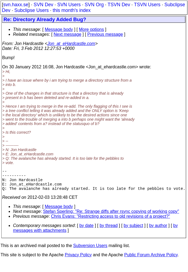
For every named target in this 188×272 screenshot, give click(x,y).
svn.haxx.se (15, 4)
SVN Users (69, 4)
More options (91, 29)
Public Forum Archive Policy (150, 260)
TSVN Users (147, 4)
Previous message (105, 34)
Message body (59, 29)
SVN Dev (43, 4)
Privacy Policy (78, 260)
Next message (67, 34)
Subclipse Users (31, 10)
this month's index (72, 10)
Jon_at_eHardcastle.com (71, 43)
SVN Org (94, 4)
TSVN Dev (119, 4)
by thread (109, 231)
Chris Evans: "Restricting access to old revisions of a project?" (110, 221)
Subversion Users (90, 251)
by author (158, 231)
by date (86, 231)
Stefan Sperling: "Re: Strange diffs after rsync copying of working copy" (111, 217)
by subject (133, 231)
